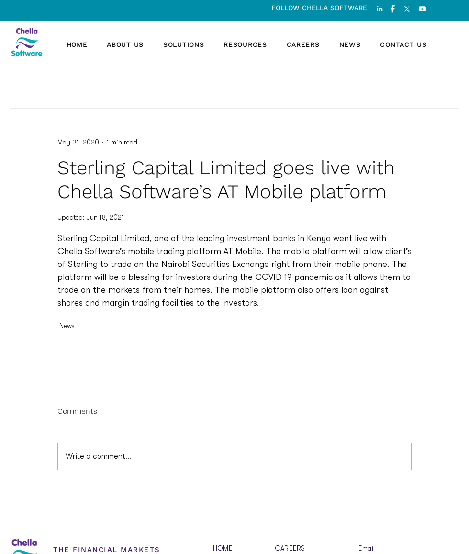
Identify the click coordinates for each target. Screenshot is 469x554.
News (67, 326)
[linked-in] (380, 9)
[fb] (393, 9)
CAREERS (290, 548)
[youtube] (422, 9)
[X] (407, 9)
